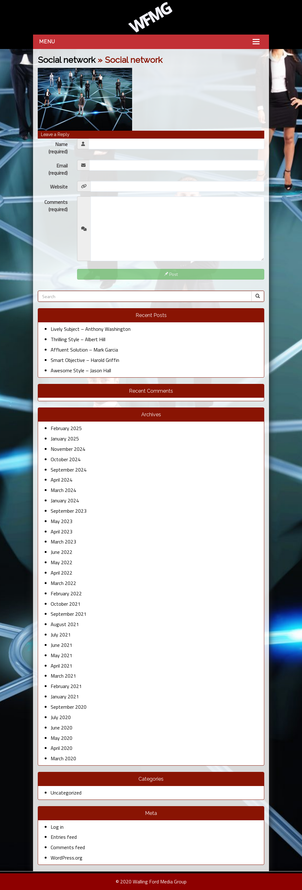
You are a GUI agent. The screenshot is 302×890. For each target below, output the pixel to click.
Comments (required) (56, 205)
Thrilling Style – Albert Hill (78, 339)
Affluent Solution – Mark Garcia (84, 349)
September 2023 (69, 511)
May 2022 (61, 562)
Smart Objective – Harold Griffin (85, 360)
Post (171, 274)
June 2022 (61, 552)
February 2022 (66, 593)
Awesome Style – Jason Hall (81, 370)
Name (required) (58, 147)
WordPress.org (66, 857)
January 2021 (65, 696)
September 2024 (69, 469)
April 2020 (61, 748)
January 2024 (65, 500)
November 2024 (68, 449)
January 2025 (65, 438)
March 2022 (63, 583)
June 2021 (61, 645)
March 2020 (63, 758)
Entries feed (64, 837)
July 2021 (61, 634)
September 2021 (69, 614)
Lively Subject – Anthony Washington (91, 329)
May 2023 (61, 521)
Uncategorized (66, 792)
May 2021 (61, 655)
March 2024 (63, 490)
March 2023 (63, 541)
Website (59, 186)
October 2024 (66, 459)
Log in (57, 827)
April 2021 (61, 665)
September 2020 (69, 707)
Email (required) (58, 169)
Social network (66, 60)
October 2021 (66, 604)
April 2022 (61, 572)
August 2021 (65, 624)
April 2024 (61, 479)
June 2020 (61, 727)
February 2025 (66, 428)
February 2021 (66, 686)
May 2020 (61, 738)
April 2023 (61, 531)
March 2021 (63, 676)
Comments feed (68, 847)
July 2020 (61, 717)
